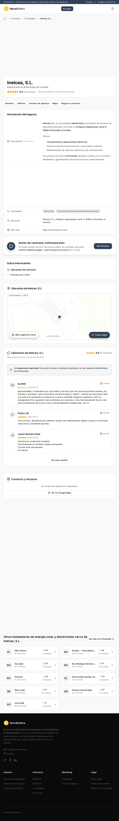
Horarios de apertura (39, 103)
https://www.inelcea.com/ (55, 230)
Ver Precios (103, 246)
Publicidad (67, 779)
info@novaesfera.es (107, 2)
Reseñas (9, 103)
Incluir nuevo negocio (14, 783)
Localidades (38, 788)
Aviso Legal (96, 779)
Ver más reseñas (59, 460)
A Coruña (15, 18)
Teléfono (21, 103)
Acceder (67, 8)
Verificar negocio (70, 783)
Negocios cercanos (70, 103)
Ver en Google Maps (59, 492)
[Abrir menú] (113, 9)
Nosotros (37, 779)
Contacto (37, 783)
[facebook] (10, 760)
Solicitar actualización (14, 779)
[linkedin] (15, 760)
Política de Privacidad (101, 788)
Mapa (55, 103)
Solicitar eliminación (13, 788)
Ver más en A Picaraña (101, 639)
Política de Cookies (100, 783)
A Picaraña (29, 18)
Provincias (38, 793)
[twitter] (5, 760)
